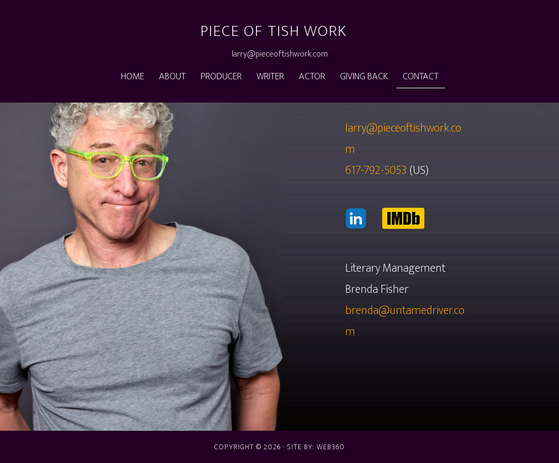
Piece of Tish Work (274, 31)
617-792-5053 (376, 170)
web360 (331, 447)
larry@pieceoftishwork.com (280, 54)
